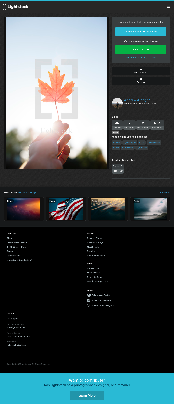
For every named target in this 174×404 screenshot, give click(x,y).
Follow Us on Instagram (103, 305)
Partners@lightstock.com (18, 336)
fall (141, 142)
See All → (164, 192)
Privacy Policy (93, 272)
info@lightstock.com (16, 327)
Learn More (87, 395)
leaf (116, 147)
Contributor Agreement (98, 281)
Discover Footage (95, 242)
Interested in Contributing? (19, 259)
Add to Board (141, 71)
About (9, 238)
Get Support (12, 318)
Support (10, 251)
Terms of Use (93, 268)
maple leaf (154, 142)
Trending (91, 251)
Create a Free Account (17, 242)
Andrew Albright (137, 99)
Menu (168, 7)
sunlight (142, 147)
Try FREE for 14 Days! (16, 246)
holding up (130, 142)
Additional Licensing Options (141, 57)
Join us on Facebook (101, 300)
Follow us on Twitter (101, 295)
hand (116, 142)
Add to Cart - (140, 49)
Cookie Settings (94, 276)
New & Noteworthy (96, 255)
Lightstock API (13, 255)
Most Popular (93, 246)
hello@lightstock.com (16, 344)
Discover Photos (94, 238)
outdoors (127, 147)
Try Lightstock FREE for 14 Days (141, 31)
